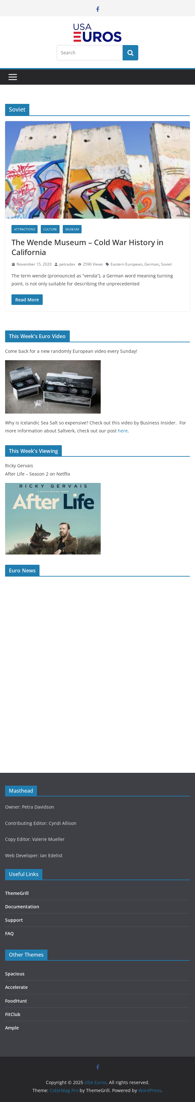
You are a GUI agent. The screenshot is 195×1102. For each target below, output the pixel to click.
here (123, 431)
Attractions (24, 229)
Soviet (166, 264)
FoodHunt (16, 1001)
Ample (12, 1028)
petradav (67, 264)
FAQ (9, 933)
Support (14, 920)
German (151, 264)
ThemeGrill (17, 893)
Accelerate (16, 987)
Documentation (22, 907)
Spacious (15, 974)
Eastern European (126, 264)
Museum (72, 229)
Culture (50, 229)
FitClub (12, 1014)
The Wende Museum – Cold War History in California (87, 247)
